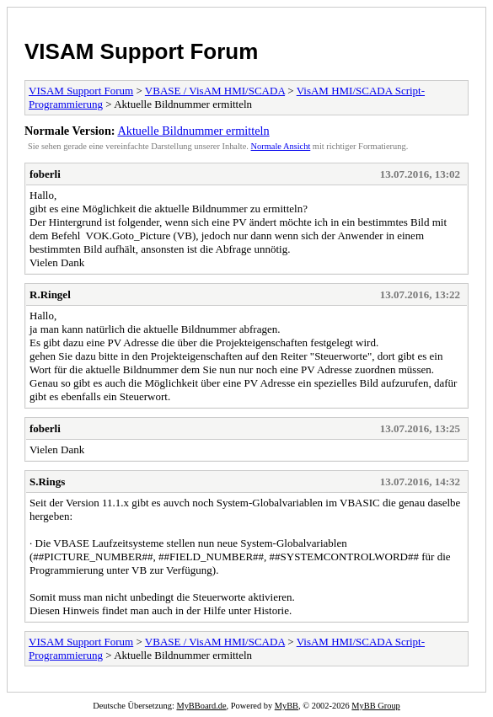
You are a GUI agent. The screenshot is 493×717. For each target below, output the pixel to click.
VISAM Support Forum (141, 51)
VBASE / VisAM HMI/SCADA (215, 90)
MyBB (286, 705)
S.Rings (47, 481)
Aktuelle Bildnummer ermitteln (193, 130)
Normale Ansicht (281, 146)
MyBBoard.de (201, 705)
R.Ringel (50, 294)
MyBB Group (375, 705)
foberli (45, 174)
